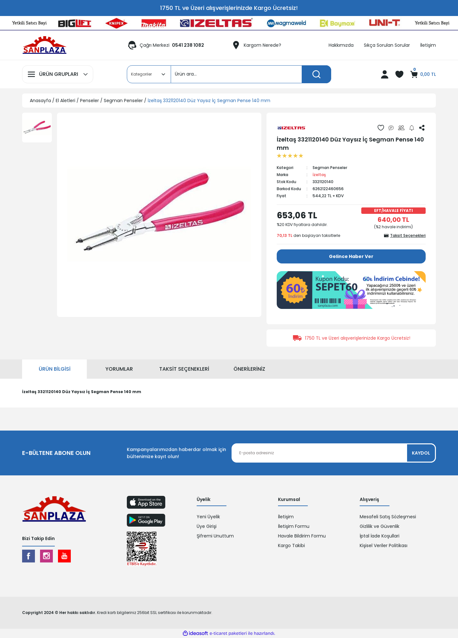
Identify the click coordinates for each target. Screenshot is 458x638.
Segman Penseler (330, 167)
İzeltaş (319, 174)
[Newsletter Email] (334, 453)
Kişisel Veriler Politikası (383, 545)
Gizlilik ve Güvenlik (379, 526)
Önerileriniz (249, 369)
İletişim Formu (293, 526)
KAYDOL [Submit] (421, 453)
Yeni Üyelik (208, 516)
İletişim (286, 516)
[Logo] (44, 45)
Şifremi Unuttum (215, 536)
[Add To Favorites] (381, 128)
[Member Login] (384, 74)
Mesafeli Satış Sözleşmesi (388, 516)
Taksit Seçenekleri (184, 369)
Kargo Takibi (291, 545)
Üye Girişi (207, 526)
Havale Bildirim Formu (302, 536)
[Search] (251, 74)
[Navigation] (57, 74)
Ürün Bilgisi (54, 369)
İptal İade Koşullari (379, 536)
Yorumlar (119, 369)
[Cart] (422, 74)
